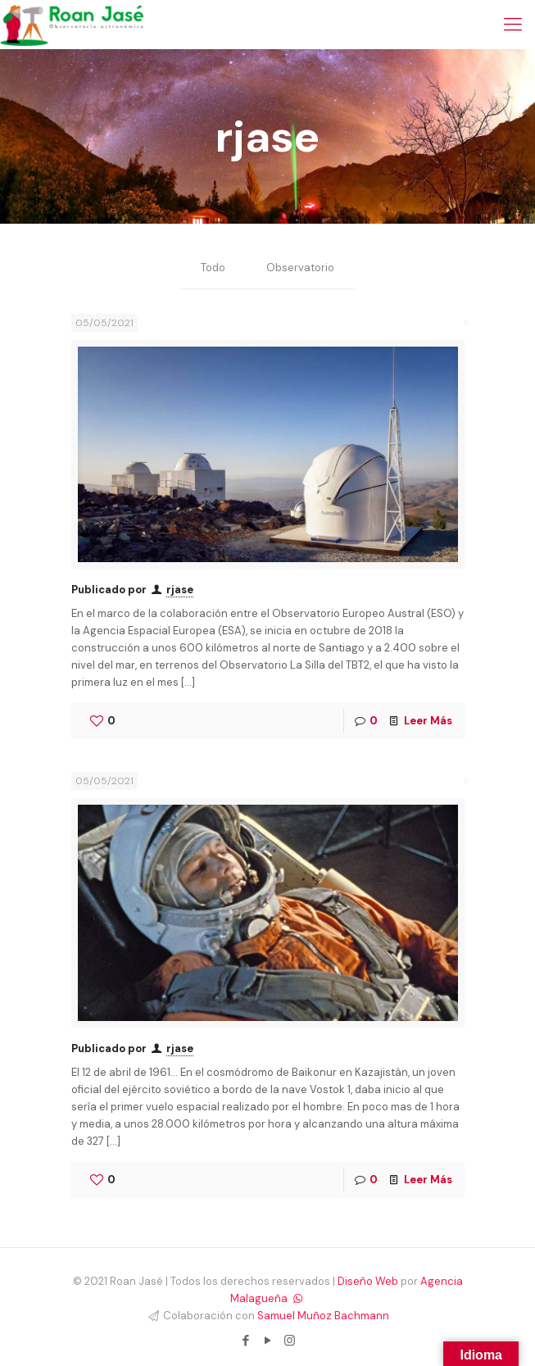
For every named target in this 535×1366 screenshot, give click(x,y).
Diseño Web (368, 1281)
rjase (179, 590)
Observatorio (300, 268)
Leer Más (428, 721)
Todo (213, 268)
